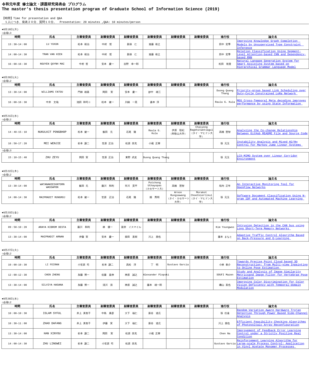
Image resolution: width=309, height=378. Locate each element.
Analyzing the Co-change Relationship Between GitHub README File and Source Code (272, 143)
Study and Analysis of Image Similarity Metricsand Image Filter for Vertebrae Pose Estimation (272, 294)
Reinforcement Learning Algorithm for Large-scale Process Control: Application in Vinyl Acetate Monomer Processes (270, 370)
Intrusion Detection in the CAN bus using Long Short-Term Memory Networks (270, 243)
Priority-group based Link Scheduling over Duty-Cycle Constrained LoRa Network (271, 101)
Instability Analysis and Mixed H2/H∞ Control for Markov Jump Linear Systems (269, 155)
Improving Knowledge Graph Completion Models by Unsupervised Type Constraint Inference (270, 48)
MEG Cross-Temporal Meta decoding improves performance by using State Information (271, 112)
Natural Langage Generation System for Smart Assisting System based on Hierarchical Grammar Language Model (268, 71)
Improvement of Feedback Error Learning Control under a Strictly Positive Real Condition (269, 358)
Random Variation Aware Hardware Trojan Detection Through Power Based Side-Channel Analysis (272, 336)
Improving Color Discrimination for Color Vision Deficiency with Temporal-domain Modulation (270, 306)
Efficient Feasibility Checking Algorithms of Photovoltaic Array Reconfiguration (271, 347)
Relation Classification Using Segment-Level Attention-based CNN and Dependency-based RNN (271, 60)
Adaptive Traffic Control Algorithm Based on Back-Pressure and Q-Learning (270, 253)
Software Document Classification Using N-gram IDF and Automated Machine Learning (271, 211)
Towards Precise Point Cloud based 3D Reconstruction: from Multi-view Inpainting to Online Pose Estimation (272, 282)
